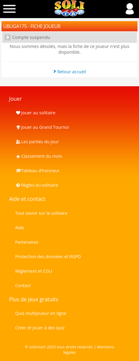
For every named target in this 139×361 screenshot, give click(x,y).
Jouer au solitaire (35, 113)
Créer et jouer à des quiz (40, 328)
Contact (23, 285)
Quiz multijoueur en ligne (40, 313)
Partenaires (26, 242)
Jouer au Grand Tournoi (42, 127)
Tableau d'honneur (37, 170)
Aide (19, 227)
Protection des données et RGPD (48, 256)
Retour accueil (71, 71)
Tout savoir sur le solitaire (41, 213)
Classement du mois (38, 156)
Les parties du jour (37, 141)
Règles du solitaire (36, 185)
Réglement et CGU (33, 271)
